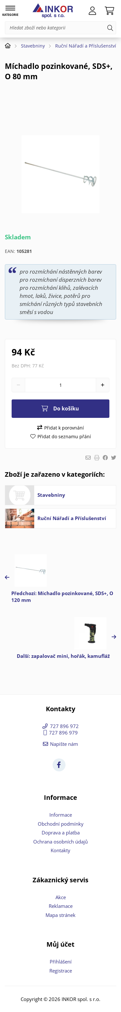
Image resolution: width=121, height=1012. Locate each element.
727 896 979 (63, 732)
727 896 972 (64, 726)
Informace (60, 814)
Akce (60, 897)
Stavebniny (33, 46)
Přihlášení (61, 961)
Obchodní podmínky (61, 824)
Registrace (60, 970)
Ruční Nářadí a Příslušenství (85, 46)
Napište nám (64, 744)
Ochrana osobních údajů (60, 841)
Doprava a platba (61, 832)
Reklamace (61, 906)
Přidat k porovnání (64, 428)
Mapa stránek (60, 915)
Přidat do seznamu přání (64, 436)
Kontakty (60, 850)
